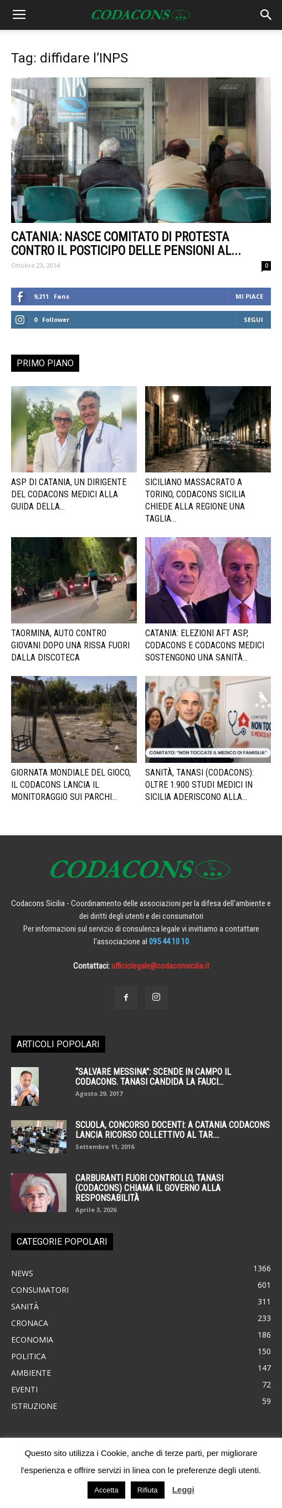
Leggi (183, 1489)
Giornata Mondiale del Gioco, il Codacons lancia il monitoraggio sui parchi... (71, 784)
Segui (253, 319)
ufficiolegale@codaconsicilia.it (160, 966)
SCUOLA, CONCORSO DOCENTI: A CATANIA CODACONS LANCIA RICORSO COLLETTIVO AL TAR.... (172, 1130)
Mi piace (249, 296)
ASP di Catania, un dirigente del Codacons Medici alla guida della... (68, 494)
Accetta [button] (106, 1490)
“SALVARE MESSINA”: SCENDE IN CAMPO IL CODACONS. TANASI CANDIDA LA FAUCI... (153, 1077)
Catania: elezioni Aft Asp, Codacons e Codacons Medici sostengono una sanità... (204, 645)
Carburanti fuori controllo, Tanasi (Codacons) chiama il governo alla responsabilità (149, 1188)
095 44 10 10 (169, 942)
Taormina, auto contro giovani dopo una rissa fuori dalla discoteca (70, 645)
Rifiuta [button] (147, 1490)
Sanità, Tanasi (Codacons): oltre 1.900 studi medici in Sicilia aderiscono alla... (199, 784)
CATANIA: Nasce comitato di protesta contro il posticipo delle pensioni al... (126, 244)
